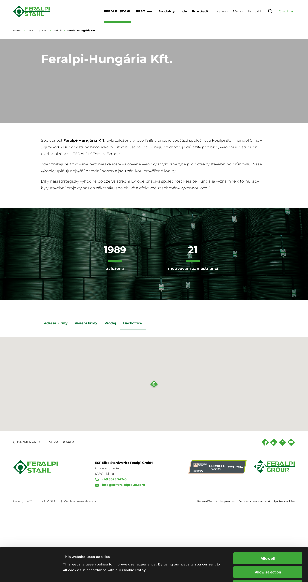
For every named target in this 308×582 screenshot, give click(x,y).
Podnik (57, 30)
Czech (284, 11)
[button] (154, 458)
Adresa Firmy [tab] (56, 324)
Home (17, 30)
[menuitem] (285, 11)
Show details (252, 572)
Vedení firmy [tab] (86, 324)
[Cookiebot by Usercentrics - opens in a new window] (31, 572)
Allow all (268, 524)
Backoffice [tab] (133, 324)
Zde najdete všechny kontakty (83, 386)
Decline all (268, 552)
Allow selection (268, 538)
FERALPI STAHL (37, 30)
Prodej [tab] (111, 324)
